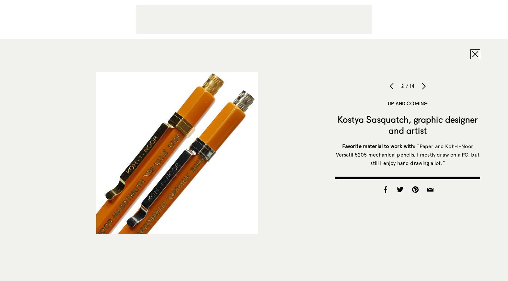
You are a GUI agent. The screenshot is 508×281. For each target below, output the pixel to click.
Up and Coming (408, 103)
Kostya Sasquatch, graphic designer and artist (408, 125)
